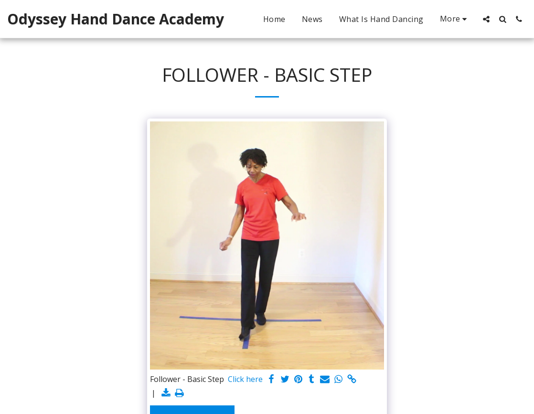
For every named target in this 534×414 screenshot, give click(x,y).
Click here (245, 379)
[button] (486, 19)
